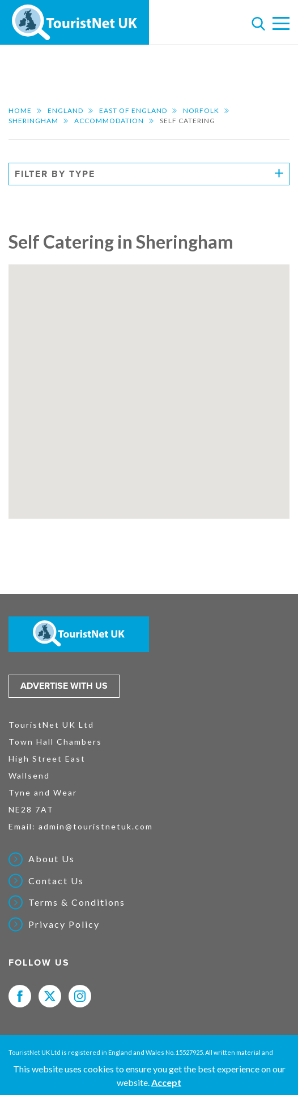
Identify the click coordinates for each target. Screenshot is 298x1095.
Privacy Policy (64, 924)
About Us (51, 859)
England (65, 110)
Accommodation (109, 120)
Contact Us (56, 881)
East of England (133, 110)
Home (20, 110)
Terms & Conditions (76, 902)
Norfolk (201, 110)
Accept (166, 1082)
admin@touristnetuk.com (96, 826)
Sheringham (33, 120)
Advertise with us (64, 686)
